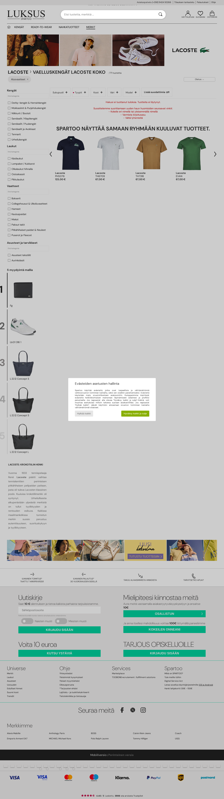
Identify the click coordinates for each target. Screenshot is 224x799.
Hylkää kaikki (84, 413)
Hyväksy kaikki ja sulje (135, 413)
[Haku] (160, 14)
